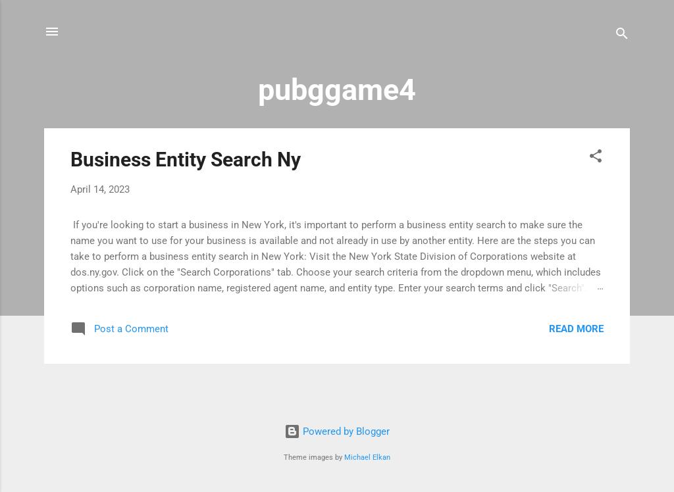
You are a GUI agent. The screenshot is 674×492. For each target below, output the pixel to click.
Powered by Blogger (337, 431)
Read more (576, 329)
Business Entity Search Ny (185, 159)
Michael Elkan (367, 457)
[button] (596, 158)
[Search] (622, 36)
